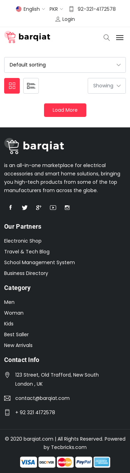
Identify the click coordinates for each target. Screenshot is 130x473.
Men (9, 302)
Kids (9, 323)
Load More (65, 110)
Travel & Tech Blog (27, 251)
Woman (14, 312)
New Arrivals (18, 345)
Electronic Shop (23, 240)
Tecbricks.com (69, 447)
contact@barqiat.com (42, 398)
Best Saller (16, 334)
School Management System (39, 262)
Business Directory (26, 273)
